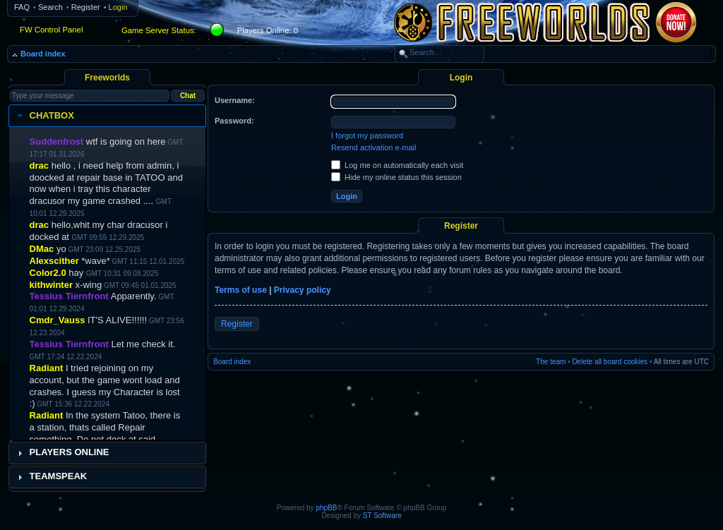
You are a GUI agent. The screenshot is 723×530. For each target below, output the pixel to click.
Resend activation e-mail (373, 147)
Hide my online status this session (396, 177)
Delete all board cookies (609, 362)
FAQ (22, 7)
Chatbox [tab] (44, 115)
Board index (43, 53)
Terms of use (241, 290)
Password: (234, 120)
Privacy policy (302, 290)
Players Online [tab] (61, 452)
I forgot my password (367, 135)
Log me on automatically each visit (397, 165)
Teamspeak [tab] (51, 476)
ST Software (382, 515)
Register (85, 7)
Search (50, 7)
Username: (235, 100)
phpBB (326, 508)
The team (551, 362)
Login (118, 7)
